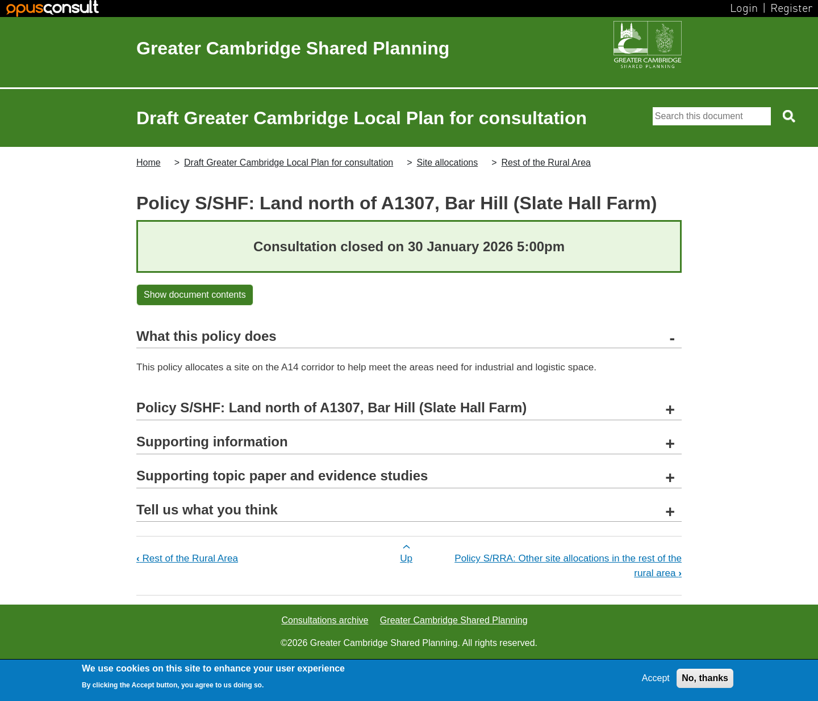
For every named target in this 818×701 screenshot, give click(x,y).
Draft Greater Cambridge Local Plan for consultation (288, 162)
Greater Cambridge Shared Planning (292, 48)
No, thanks (705, 678)
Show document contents (195, 294)
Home (148, 162)
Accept (656, 678)
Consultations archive (324, 620)
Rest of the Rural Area (546, 162)
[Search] (712, 116)
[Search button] (790, 116)
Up (406, 558)
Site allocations (447, 162)
